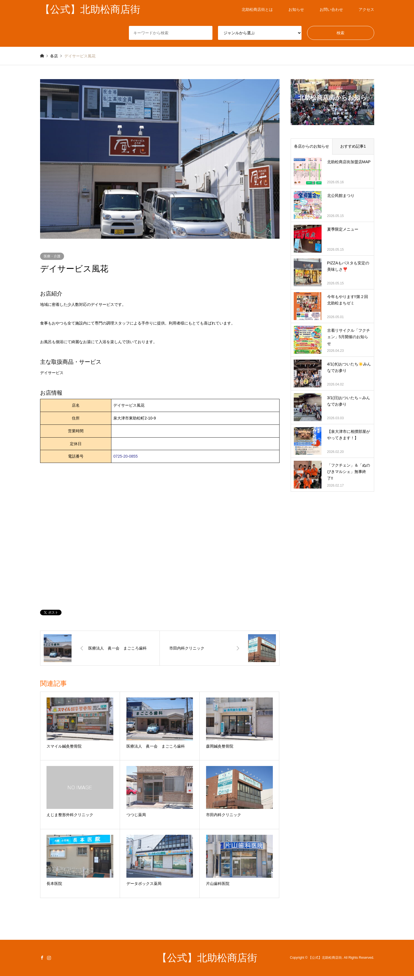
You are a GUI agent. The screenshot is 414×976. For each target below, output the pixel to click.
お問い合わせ (331, 9)
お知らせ (296, 9)
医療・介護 (52, 256)
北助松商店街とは (257, 9)
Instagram (49, 958)
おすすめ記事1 (353, 146)
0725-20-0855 (125, 456)
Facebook (42, 958)
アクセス (366, 9)
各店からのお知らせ (311, 146)
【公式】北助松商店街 (207, 957)
